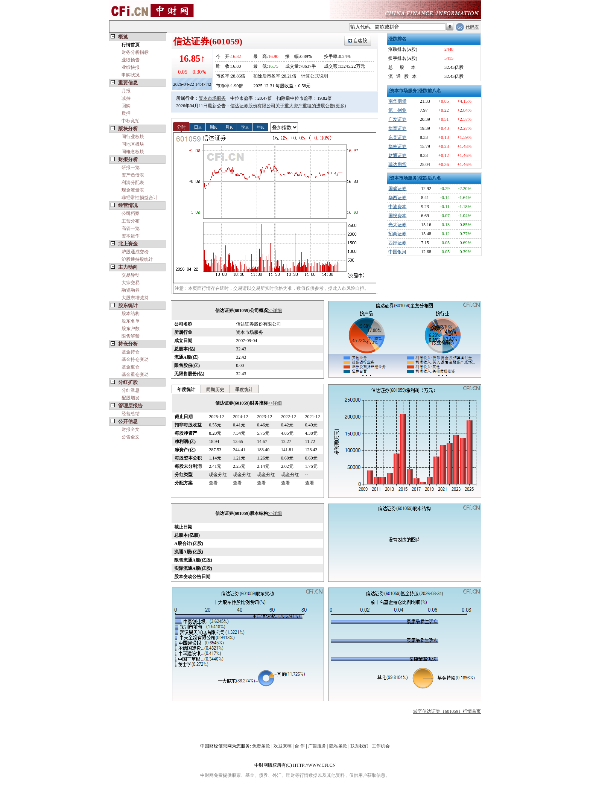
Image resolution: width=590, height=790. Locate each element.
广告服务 (317, 746)
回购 (126, 105)
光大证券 (397, 224)
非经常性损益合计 (140, 197)
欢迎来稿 (283, 746)
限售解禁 (131, 336)
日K (198, 126)
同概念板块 (133, 151)
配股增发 (131, 397)
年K (261, 126)
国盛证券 (397, 188)
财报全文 (131, 429)
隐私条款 (338, 746)
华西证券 (397, 197)
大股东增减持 (135, 297)
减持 (126, 98)
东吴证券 (397, 137)
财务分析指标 (135, 52)
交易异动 (131, 275)
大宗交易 (131, 282)
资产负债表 (133, 175)
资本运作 (131, 236)
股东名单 (131, 321)
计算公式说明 (314, 76)
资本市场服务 (212, 98)
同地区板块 (133, 144)
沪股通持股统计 (137, 259)
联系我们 (359, 746)
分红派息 (131, 390)
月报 (126, 90)
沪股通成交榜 (135, 251)
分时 (181, 126)
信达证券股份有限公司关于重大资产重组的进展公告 (282, 105)
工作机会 (381, 746)
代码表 (472, 27)
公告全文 (131, 437)
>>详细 (275, 310)
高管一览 (131, 228)
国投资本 (397, 215)
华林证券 (397, 146)
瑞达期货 (397, 164)
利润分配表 (133, 182)
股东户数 (131, 328)
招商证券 (397, 233)
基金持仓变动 (135, 359)
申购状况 (131, 75)
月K (229, 126)
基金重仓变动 (135, 374)
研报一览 (131, 167)
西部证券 (397, 242)
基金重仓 (131, 367)
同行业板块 (133, 136)
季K (245, 126)
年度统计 (186, 389)
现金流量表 (133, 190)
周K (213, 126)
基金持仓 (131, 352)
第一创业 (397, 110)
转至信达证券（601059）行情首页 (447, 711)
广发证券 (397, 119)
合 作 (300, 746)
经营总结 (131, 413)
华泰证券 (397, 128)
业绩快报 (131, 67)
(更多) (340, 105)
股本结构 (131, 313)
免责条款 (261, 746)
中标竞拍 (131, 120)
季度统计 (244, 389)
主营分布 (131, 221)
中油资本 (397, 206)
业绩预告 (131, 59)
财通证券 (397, 155)
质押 (126, 113)
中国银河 (397, 251)
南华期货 (397, 101)
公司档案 (131, 213)
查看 (213, 483)
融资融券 (131, 290)
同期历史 (215, 389)
